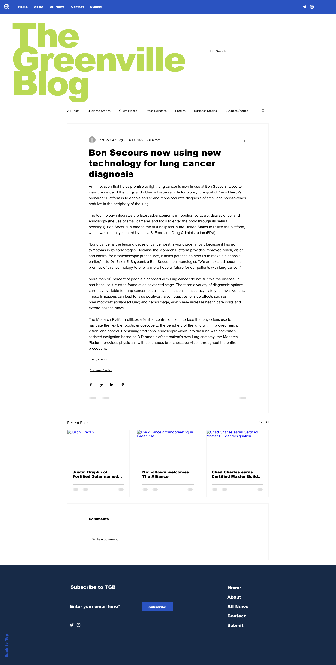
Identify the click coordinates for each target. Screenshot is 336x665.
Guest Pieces (128, 110)
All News (237, 606)
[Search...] (240, 51)
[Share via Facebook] (91, 385)
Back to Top (7, 646)
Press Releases (156, 110)
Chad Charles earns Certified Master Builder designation (237, 474)
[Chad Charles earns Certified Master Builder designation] (237, 447)
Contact (236, 616)
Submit (235, 625)
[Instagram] (312, 6)
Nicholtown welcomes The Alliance (165, 474)
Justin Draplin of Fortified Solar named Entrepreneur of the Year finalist (95, 474)
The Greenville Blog (98, 59)
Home (234, 587)
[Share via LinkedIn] (112, 385)
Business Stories (99, 110)
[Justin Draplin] (98, 447)
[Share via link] (122, 385)
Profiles (180, 110)
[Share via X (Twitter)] (101, 385)
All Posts (73, 110)
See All (264, 422)
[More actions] (244, 139)
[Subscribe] (157, 606)
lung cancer (99, 359)
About (234, 597)
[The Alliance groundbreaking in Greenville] (168, 447)
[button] (263, 110)
